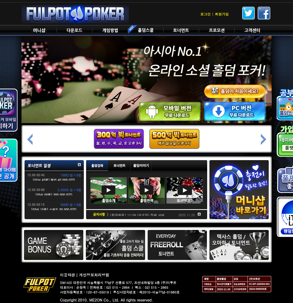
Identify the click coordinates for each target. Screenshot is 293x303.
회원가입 (222, 14)
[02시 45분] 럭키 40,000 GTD (54, 180)
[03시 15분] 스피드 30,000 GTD (53, 209)
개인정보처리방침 (94, 274)
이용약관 (67, 274)
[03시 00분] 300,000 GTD (53, 194)
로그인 (205, 14)
